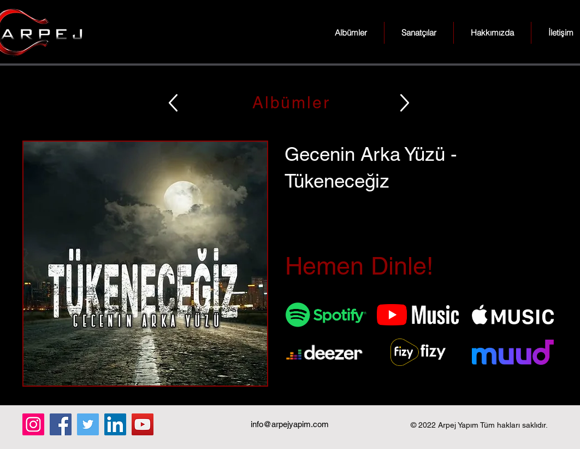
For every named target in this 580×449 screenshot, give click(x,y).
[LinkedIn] (115, 424)
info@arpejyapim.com (290, 424)
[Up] (173, 102)
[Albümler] (290, 102)
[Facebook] (61, 424)
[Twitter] (88, 424)
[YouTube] (142, 424)
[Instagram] (33, 424)
